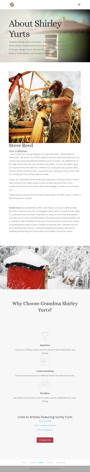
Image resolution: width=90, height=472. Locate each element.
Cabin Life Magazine (45, 430)
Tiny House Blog (45, 421)
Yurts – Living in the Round (45, 425)
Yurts (24, 462)
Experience (45, 342)
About (41, 462)
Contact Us (45, 440)
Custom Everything (44, 369)
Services (32, 462)
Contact (50, 462)
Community (60, 462)
